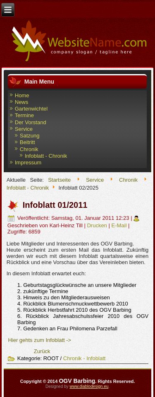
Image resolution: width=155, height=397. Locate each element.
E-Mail (119, 225)
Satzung (30, 135)
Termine (24, 115)
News (22, 102)
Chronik (29, 149)
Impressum (28, 162)
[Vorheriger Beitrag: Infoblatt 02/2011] (42, 351)
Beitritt (27, 142)
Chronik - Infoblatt (84, 358)
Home (22, 95)
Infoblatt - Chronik (46, 156)
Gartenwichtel (31, 109)
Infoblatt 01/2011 (55, 204)
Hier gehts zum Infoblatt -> (39, 340)
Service (24, 129)
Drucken (97, 225)
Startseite (59, 180)
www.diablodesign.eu (88, 386)
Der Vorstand (30, 122)
